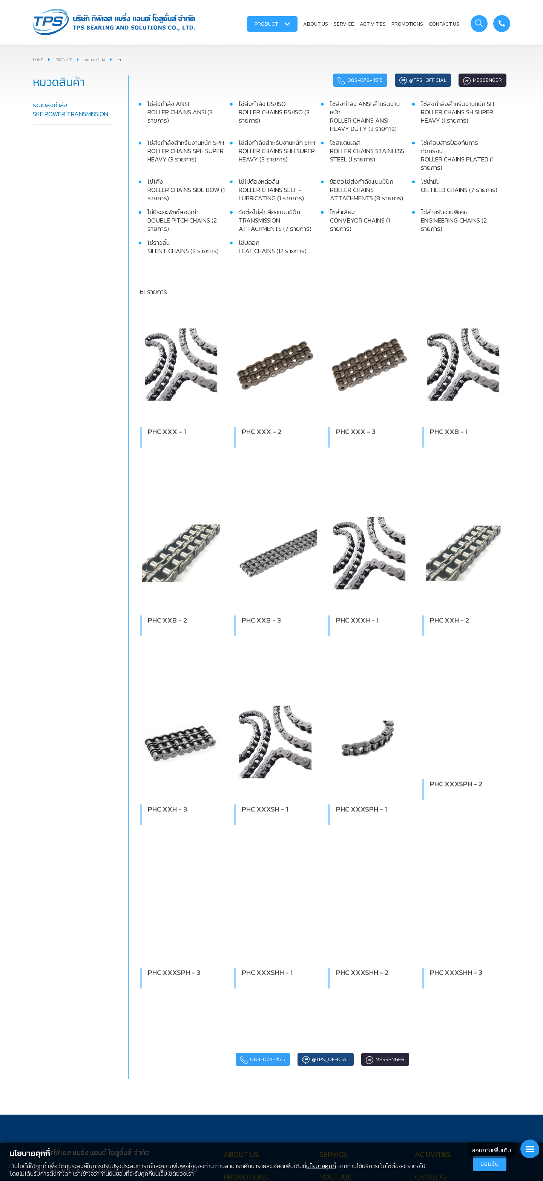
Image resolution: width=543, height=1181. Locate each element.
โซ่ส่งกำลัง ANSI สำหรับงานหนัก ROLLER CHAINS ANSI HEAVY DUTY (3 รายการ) (365, 116)
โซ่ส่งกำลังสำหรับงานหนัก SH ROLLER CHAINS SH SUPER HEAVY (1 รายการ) (457, 112)
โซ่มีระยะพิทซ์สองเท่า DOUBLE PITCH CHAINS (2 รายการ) (182, 220)
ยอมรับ (489, 1163)
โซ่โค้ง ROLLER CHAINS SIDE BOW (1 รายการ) (186, 190)
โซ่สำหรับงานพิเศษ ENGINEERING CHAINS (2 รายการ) (454, 220)
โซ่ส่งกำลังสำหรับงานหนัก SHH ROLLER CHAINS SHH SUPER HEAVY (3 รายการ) (276, 151)
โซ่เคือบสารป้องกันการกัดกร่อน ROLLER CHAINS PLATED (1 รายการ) (457, 155)
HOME (38, 60)
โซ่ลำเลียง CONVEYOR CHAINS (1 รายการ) (360, 220)
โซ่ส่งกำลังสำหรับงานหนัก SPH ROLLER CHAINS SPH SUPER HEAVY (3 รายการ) (185, 151)
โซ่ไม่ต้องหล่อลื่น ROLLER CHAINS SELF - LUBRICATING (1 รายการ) (271, 190)
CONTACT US (444, 24)
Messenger (482, 80)
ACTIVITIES (373, 24)
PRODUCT (272, 24)
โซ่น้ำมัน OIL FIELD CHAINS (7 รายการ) (459, 186)
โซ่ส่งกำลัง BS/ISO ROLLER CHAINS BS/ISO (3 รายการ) (274, 112)
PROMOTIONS (407, 24)
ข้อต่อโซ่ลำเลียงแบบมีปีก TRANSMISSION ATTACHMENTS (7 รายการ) (274, 220)
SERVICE (344, 24)
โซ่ (119, 60)
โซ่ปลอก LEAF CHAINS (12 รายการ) (272, 247)
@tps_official (422, 80)
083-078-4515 (360, 80)
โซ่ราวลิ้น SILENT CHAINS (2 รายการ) (183, 247)
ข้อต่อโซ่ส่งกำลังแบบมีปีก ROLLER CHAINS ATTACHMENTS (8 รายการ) (366, 190)
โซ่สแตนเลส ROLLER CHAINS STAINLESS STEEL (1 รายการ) (367, 151)
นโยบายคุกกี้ (321, 1165)
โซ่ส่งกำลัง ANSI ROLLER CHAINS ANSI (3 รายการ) (180, 112)
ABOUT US (315, 24)
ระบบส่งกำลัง (94, 60)
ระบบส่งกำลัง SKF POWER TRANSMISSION (70, 109)
